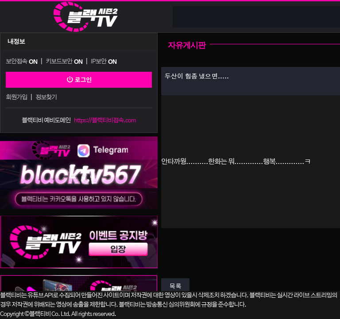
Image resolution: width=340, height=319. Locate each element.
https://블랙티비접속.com (105, 120)
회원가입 (16, 97)
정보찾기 (46, 97)
